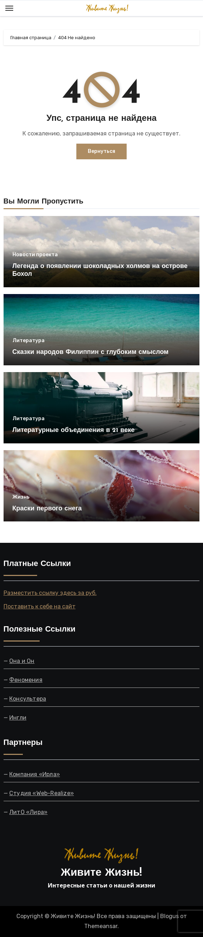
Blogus (169, 916)
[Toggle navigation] (9, 8)
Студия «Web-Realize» (41, 792)
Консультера (27, 698)
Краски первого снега (47, 508)
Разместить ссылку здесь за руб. (50, 593)
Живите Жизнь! (101, 873)
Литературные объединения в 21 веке (73, 430)
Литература (28, 340)
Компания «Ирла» (34, 774)
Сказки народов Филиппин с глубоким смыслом (90, 352)
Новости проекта (35, 254)
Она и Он (22, 661)
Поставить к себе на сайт (40, 606)
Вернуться (101, 151)
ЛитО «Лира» (28, 811)
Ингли (17, 717)
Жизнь (21, 497)
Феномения (25, 679)
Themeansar (100, 926)
